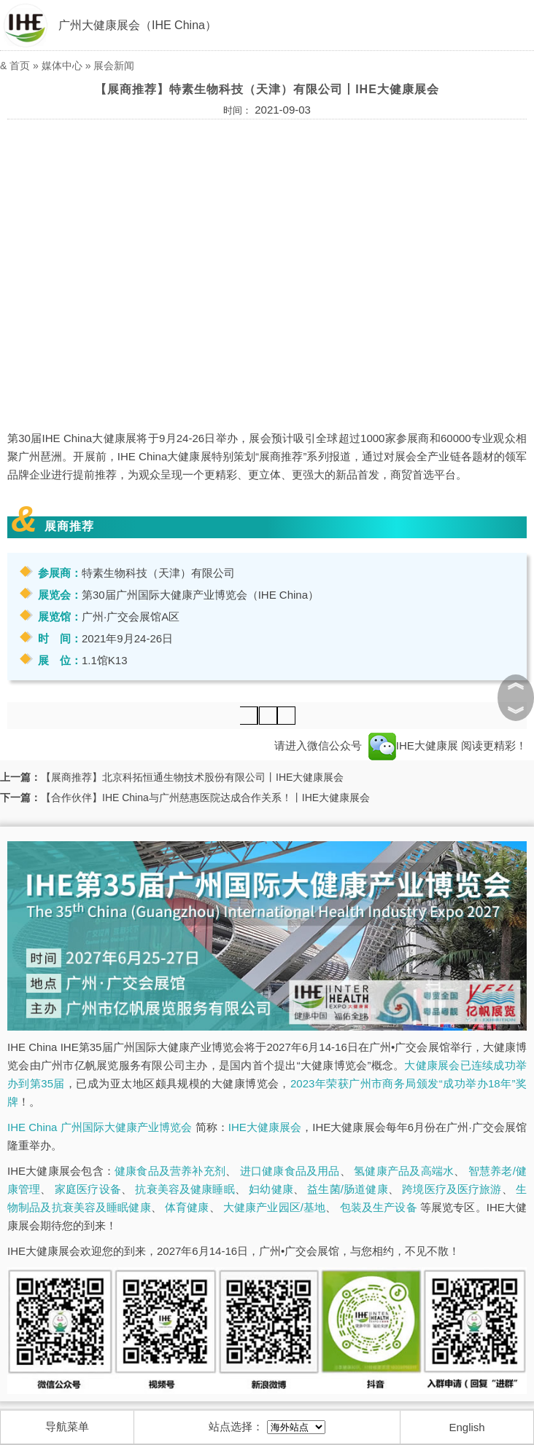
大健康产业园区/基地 (274, 1207)
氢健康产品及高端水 (404, 1171)
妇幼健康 (271, 1189)
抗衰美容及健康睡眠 (184, 1189)
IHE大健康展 (413, 745)
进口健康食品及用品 (290, 1171)
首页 (19, 65)
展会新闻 (113, 65)
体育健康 (187, 1207)
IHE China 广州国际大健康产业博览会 (99, 1127)
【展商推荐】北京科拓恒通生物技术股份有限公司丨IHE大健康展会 (192, 777)
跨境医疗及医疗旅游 (451, 1189)
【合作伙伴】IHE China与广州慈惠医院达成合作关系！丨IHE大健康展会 (205, 797)
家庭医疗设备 (88, 1189)
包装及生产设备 (378, 1207)
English (467, 1427)
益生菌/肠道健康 (347, 1189)
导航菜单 (67, 1426)
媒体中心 (62, 65)
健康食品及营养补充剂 (170, 1171)
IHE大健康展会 (264, 1127)
